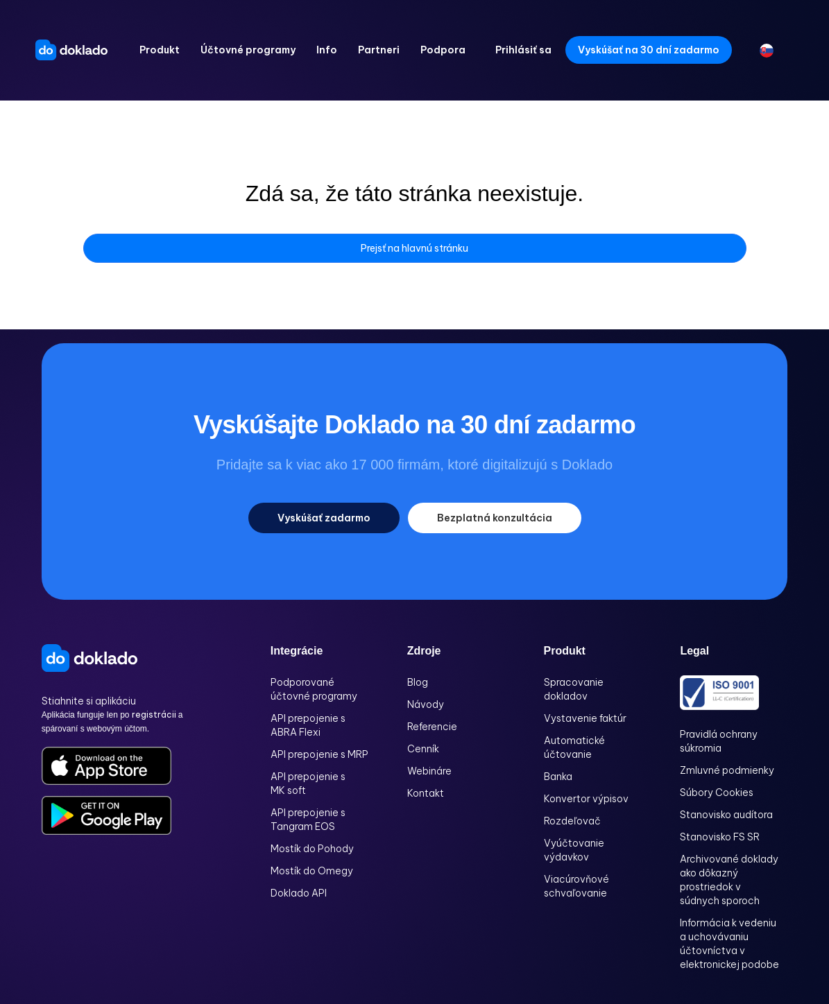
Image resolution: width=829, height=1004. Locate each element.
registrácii (155, 714)
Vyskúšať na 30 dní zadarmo (648, 50)
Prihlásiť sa (523, 50)
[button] (159, 50)
